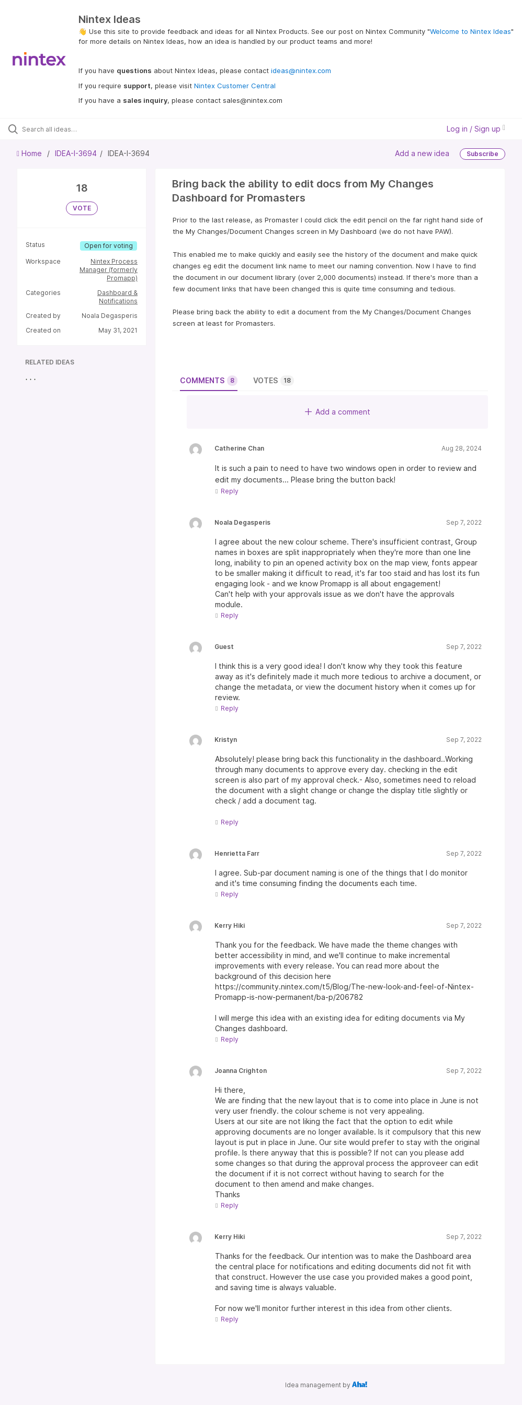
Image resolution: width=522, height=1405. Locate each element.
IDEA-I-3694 (76, 153)
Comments (208, 380)
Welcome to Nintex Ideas (470, 31)
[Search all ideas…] (70, 129)
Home (30, 153)
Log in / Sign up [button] (476, 128)
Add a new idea (422, 153)
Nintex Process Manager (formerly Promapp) (109, 269)
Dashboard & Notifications (117, 297)
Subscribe (482, 154)
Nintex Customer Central (235, 85)
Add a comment (337, 411)
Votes (273, 380)
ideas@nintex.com (301, 70)
